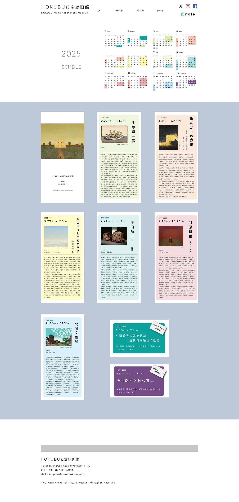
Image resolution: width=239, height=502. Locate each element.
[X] (181, 6)
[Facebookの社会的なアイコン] (195, 6)
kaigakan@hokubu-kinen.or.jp (67, 474)
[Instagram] (188, 6)
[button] (123, 11)
